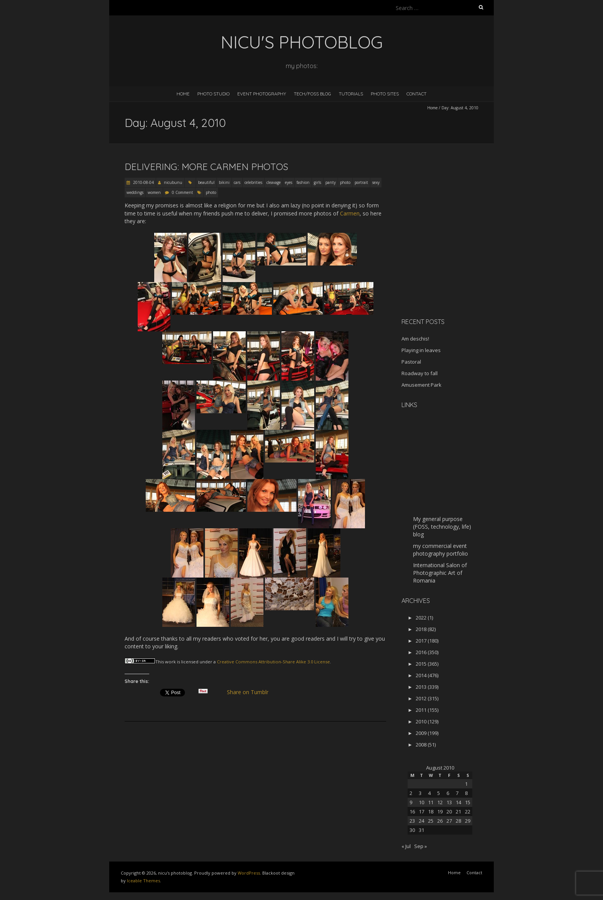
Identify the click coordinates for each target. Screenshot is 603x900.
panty (330, 182)
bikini (224, 182)
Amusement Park (421, 384)
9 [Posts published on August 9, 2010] (411, 802)
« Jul (406, 846)
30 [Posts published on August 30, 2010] (412, 830)
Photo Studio (213, 94)
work (170, 662)
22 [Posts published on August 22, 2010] (467, 811)
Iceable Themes (143, 880)
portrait (361, 182)
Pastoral (411, 361)
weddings (135, 192)
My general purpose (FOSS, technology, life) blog (442, 526)
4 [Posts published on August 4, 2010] (429, 793)
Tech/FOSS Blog (312, 94)
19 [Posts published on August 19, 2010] (440, 811)
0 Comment (182, 192)
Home (183, 94)
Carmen (350, 213)
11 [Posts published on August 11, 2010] (430, 802)
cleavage (274, 182)
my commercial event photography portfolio (440, 549)
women (154, 192)
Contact (416, 94)
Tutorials (351, 94)
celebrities (253, 182)
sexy (376, 182)
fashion (303, 182)
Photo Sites (385, 94)
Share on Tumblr (251, 692)
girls (317, 182)
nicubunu (173, 182)
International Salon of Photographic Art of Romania (440, 572)
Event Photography (261, 94)
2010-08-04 (143, 182)
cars (237, 182)
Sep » (420, 846)
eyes (288, 182)
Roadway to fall (419, 373)
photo (345, 182)
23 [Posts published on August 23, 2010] (412, 820)
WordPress (249, 873)
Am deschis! (415, 338)
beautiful (206, 182)
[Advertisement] (449, 257)
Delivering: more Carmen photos (206, 166)
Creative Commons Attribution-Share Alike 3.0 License (273, 662)
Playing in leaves (421, 350)
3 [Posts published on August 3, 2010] (420, 793)
